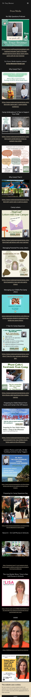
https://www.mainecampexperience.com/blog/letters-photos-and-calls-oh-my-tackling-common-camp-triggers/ (15, 486)
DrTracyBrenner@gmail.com (15, 63)
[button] (27, 3)
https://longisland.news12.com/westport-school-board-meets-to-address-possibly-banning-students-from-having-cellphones (15, 567)
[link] (8, 3)
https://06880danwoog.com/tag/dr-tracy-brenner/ (15, 650)
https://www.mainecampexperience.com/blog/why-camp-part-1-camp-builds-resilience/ (15, 104)
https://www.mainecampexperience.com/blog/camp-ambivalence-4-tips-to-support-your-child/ (15, 139)
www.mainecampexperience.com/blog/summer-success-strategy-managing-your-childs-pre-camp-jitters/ (15, 318)
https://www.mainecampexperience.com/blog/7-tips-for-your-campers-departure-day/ (15, 356)
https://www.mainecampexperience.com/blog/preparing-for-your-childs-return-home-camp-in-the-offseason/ (15, 440)
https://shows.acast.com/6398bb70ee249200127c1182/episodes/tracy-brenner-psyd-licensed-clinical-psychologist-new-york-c (15, 610)
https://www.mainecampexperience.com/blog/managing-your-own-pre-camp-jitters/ (15, 282)
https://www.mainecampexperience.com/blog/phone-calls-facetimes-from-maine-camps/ (15, 395)
